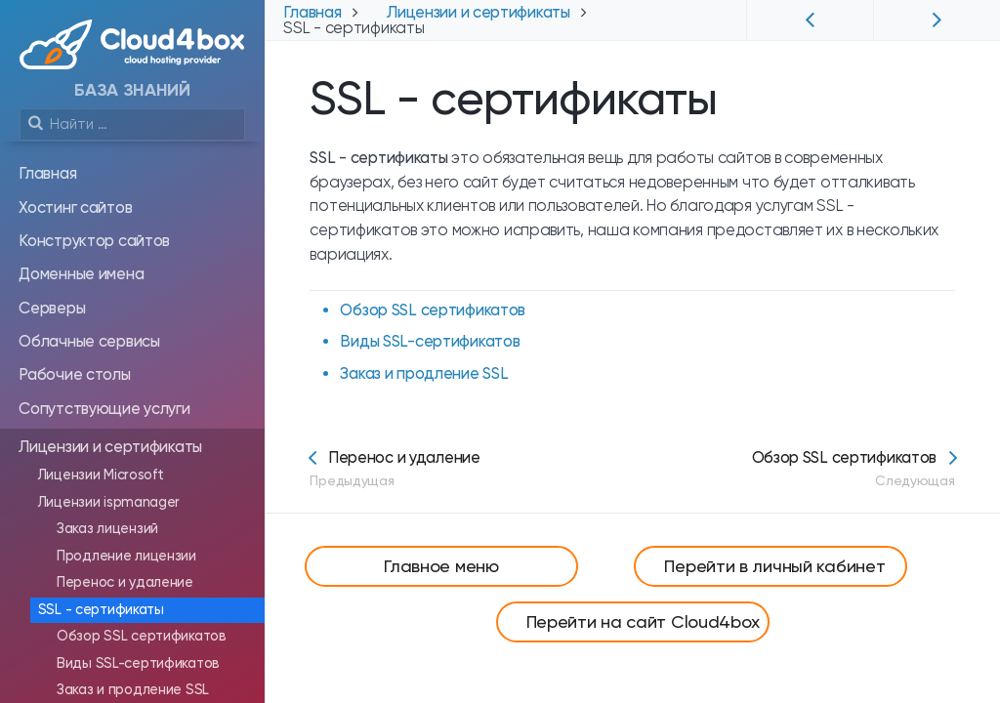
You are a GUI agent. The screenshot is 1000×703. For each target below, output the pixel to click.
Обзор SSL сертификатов (432, 310)
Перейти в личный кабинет (774, 566)
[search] (132, 124)
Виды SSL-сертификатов (430, 341)
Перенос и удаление (394, 468)
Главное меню (441, 566)
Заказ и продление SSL (424, 373)
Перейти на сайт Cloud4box (643, 621)
